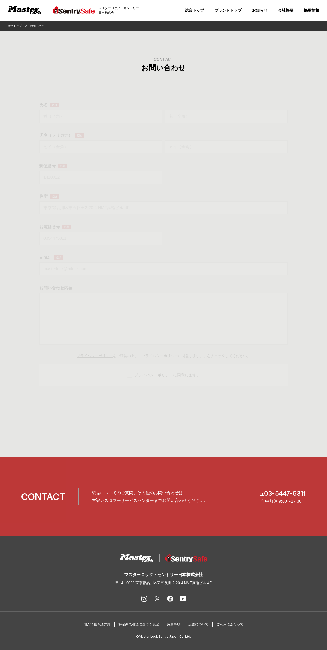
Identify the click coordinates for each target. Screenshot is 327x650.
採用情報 (311, 10)
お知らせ (259, 10)
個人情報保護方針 (97, 624)
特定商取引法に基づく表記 (138, 624)
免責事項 (173, 624)
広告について (198, 624)
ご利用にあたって (230, 624)
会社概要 (285, 10)
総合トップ (194, 10)
